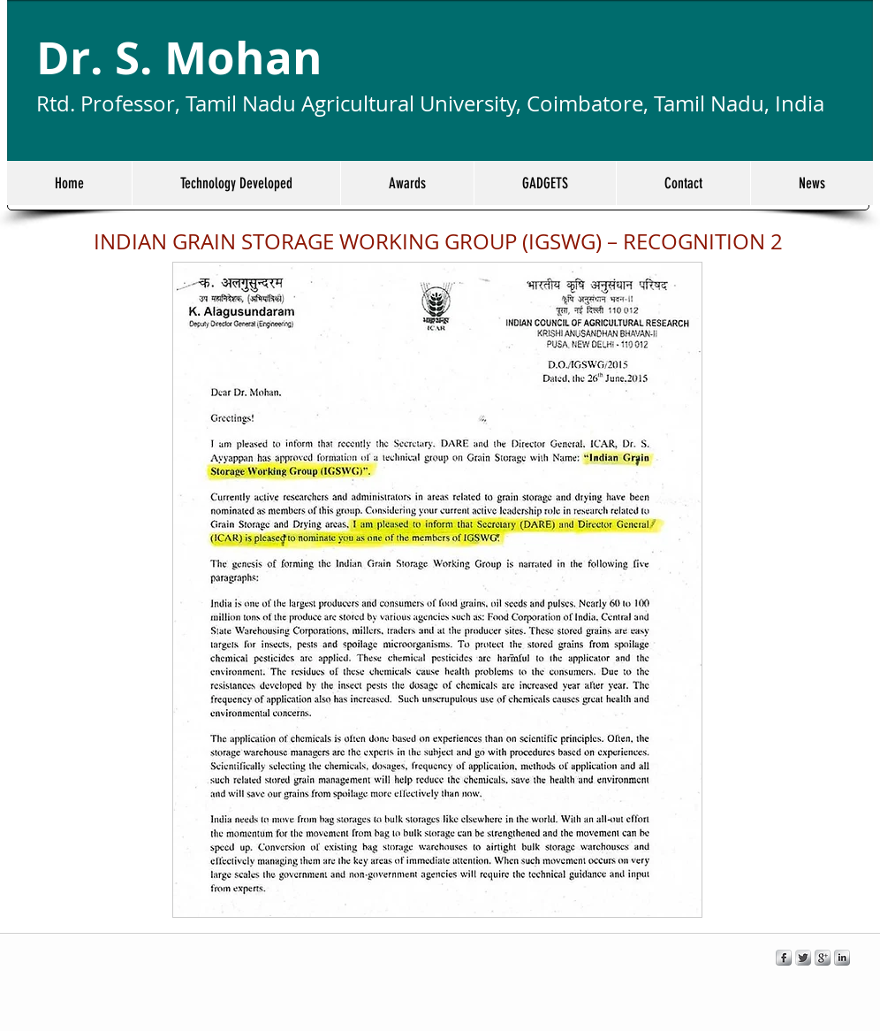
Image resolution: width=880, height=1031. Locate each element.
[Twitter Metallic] (803, 958)
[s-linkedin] (842, 958)
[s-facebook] (784, 958)
